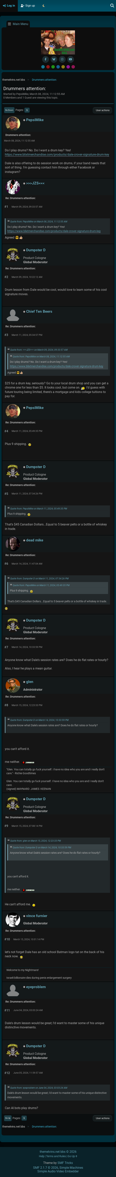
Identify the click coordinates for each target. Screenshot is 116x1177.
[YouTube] (70, 59)
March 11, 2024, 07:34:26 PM (27, 493)
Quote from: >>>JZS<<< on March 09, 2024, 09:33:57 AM (39, 349)
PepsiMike (35, 120)
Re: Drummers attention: (20, 198)
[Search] (112, 6)
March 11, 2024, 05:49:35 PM (27, 431)
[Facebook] (45, 59)
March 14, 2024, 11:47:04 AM (27, 563)
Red (48, 67)
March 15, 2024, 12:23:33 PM (27, 705)
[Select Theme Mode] (43, 6)
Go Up (7, 1118)
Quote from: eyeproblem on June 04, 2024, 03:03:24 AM (38, 1088)
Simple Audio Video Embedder (58, 1171)
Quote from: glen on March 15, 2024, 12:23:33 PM (35, 840)
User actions (102, 110)
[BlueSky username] (54, 59)
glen (29, 681)
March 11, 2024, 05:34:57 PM (27, 335)
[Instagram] (62, 59)
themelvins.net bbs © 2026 (58, 1152)
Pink (73, 67)
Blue (58, 67)
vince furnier (36, 916)
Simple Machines (71, 1167)
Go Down (9, 110)
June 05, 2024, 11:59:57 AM (28, 1072)
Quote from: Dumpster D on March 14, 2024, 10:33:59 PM (39, 720)
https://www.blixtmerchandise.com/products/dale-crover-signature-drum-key (57, 154)
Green (53, 67)
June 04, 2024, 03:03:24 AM (28, 1010)
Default (43, 67)
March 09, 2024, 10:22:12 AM (27, 277)
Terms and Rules (56, 1156)
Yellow (63, 67)
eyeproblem (36, 987)
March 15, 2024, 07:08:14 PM (27, 826)
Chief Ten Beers (39, 311)
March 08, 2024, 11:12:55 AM (19, 140)
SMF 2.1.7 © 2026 (45, 1167)
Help (41, 1156)
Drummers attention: (18, 135)
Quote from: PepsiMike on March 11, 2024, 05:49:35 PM (38, 508)
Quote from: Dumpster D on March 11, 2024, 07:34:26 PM (39, 578)
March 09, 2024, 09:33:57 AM (27, 206)
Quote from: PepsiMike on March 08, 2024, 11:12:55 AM (38, 221)
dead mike (34, 540)
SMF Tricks (65, 1163)
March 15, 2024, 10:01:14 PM (28, 939)
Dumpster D (36, 250)
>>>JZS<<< (35, 183)
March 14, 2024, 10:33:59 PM (27, 647)
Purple (68, 67)
